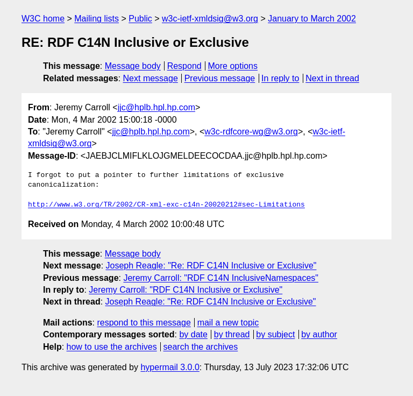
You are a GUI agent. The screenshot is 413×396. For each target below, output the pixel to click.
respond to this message (143, 322)
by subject (275, 334)
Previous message (219, 78)
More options (233, 65)
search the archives (200, 346)
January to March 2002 (312, 18)
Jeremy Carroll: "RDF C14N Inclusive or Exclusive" (185, 289)
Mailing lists (96, 18)
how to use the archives (112, 346)
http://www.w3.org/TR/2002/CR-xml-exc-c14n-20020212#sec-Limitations (166, 205)
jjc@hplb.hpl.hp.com (156, 107)
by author (319, 334)
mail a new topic (228, 322)
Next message (150, 78)
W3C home (43, 18)
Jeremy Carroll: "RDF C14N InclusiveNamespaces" (220, 277)
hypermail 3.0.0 (169, 367)
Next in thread (332, 78)
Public (140, 18)
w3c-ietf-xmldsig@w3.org (210, 18)
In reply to (280, 78)
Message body (133, 65)
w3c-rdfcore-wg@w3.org (251, 131)
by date (193, 334)
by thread (232, 334)
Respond (184, 65)
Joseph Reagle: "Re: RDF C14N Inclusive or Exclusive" (211, 265)
